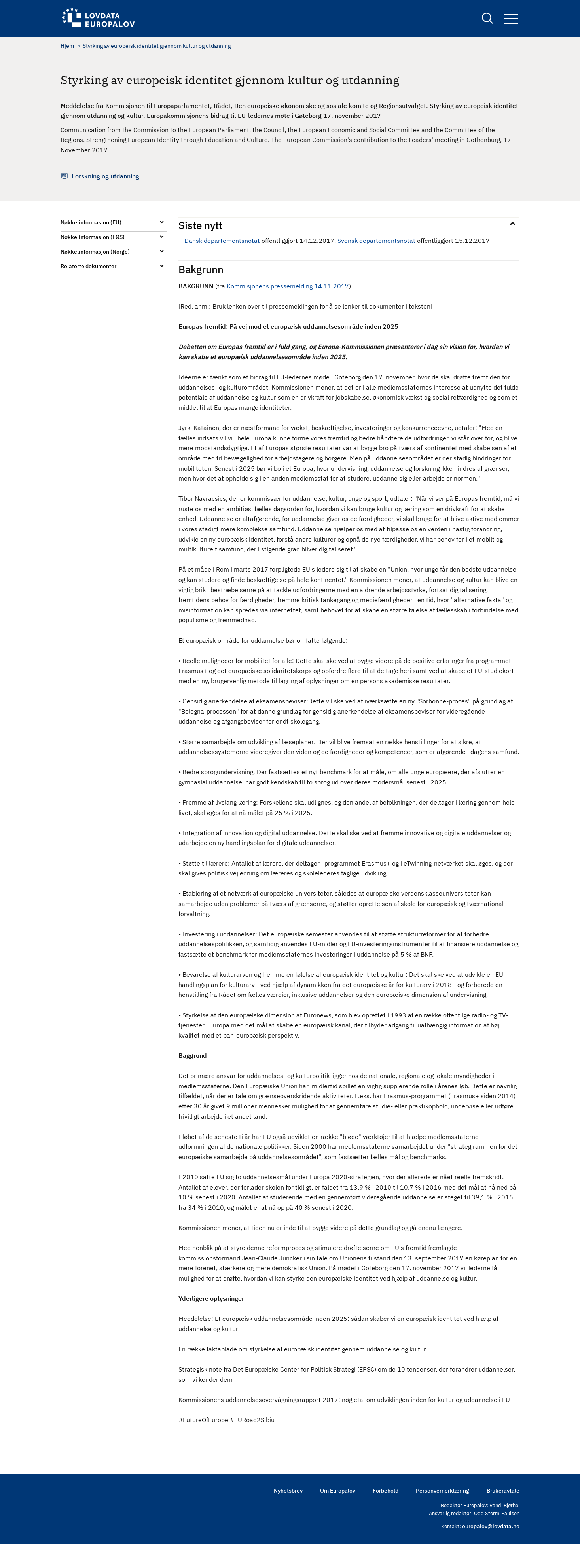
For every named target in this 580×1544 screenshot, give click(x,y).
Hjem (67, 45)
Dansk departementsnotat (222, 240)
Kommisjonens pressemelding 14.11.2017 (288, 286)
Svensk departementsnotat (376, 240)
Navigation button (511, 19)
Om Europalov (337, 1490)
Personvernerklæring (442, 1490)
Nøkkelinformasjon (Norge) (95, 251)
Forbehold (385, 1490)
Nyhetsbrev (288, 1490)
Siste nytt (200, 225)
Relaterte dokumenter (88, 266)
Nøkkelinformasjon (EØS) (93, 237)
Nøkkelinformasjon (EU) (91, 222)
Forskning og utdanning (105, 176)
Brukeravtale (503, 1490)
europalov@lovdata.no (490, 1526)
